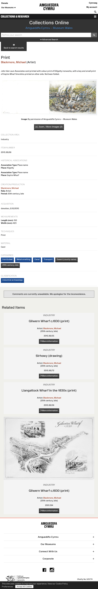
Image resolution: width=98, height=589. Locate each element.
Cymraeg (93, 3)
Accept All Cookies (24, 586)
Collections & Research (15, 16)
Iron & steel (7, 259)
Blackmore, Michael (13, 62)
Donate (4, 3)
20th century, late (10, 265)
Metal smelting (23, 259)
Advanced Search (49, 39)
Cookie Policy (62, 584)
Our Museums (8, 7)
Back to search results (14, 46)
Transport (48, 259)
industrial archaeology (12, 280)
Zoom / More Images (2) (49, 127)
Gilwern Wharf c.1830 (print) (49, 321)
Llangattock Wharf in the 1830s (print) (49, 390)
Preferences (7, 586)
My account (91, 7)
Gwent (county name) (66, 259)
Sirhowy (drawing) (49, 355)
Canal (37, 259)
